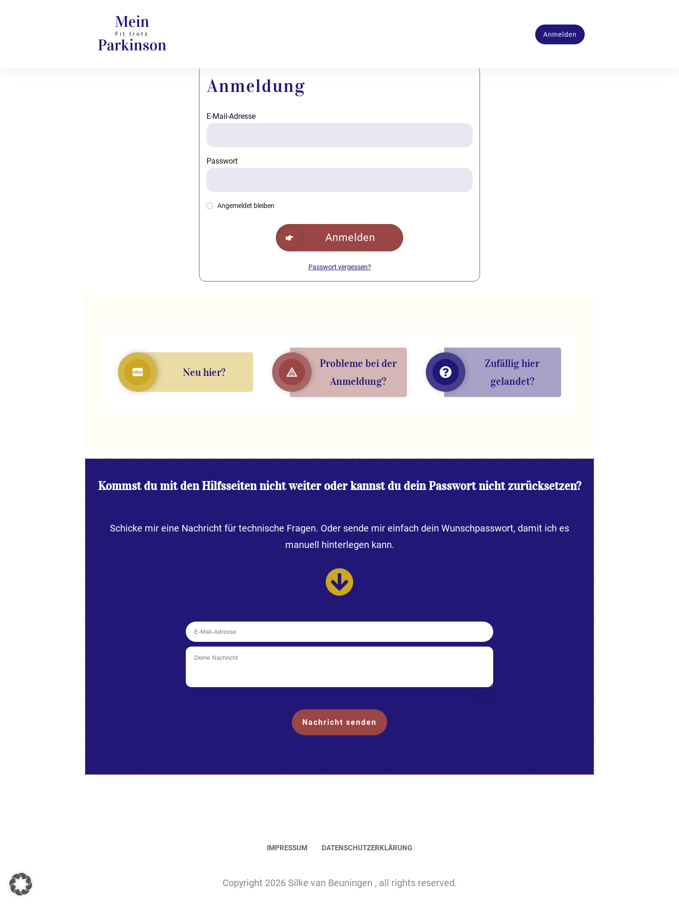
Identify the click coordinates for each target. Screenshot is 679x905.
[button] (20, 884)
